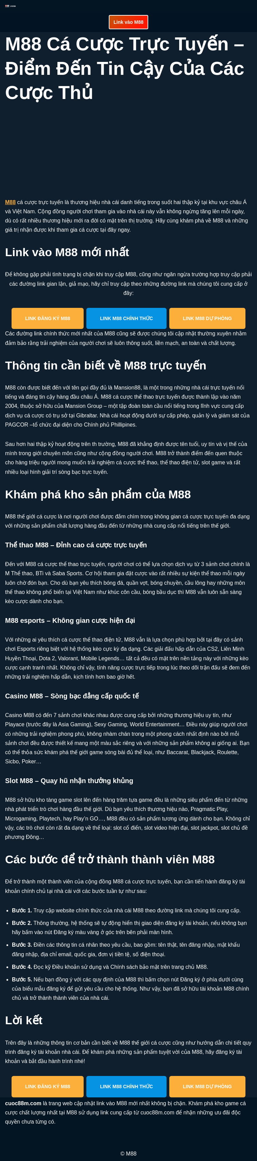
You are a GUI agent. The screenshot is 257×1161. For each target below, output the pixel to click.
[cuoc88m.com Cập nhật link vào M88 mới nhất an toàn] (10, 6)
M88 (10, 202)
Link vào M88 (128, 22)
